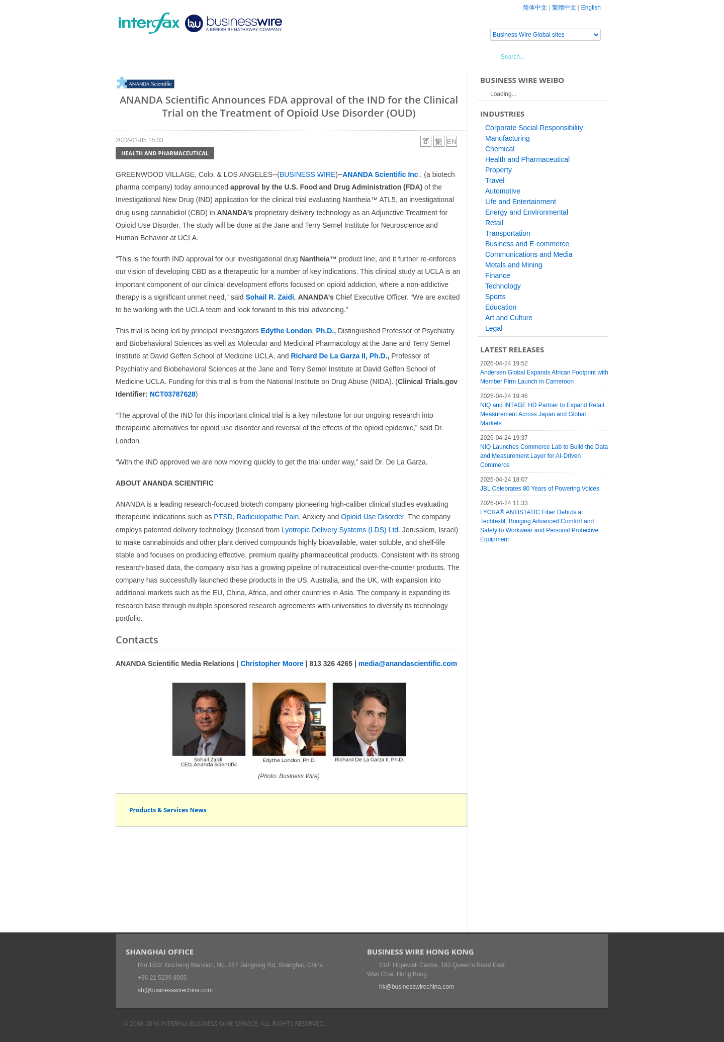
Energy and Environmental (526, 212)
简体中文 (535, 7)
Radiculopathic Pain (267, 517)
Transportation (507, 233)
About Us (319, 56)
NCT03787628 (173, 394)
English (591, 7)
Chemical (499, 149)
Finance (497, 275)
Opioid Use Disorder (372, 517)
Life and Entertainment (520, 202)
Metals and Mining (513, 265)
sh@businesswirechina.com (175, 990)
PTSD (223, 517)
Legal (493, 328)
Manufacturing (507, 138)
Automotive (502, 191)
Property (498, 170)
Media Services (261, 56)
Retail (494, 223)
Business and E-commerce (527, 244)
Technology (503, 286)
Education (500, 307)
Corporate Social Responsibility (534, 128)
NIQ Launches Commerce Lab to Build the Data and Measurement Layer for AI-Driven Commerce (544, 455)
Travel (494, 180)
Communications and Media (529, 254)
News (172, 56)
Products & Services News (168, 810)
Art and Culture (508, 318)
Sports (495, 297)
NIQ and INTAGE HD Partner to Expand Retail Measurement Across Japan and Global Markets (542, 414)
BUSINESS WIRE (307, 174)
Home (138, 56)
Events (209, 56)
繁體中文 (564, 7)
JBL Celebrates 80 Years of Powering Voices (539, 488)
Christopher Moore (271, 663)
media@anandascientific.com (408, 663)
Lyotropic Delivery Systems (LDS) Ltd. (341, 530)
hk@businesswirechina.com (416, 986)
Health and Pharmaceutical (165, 153)
